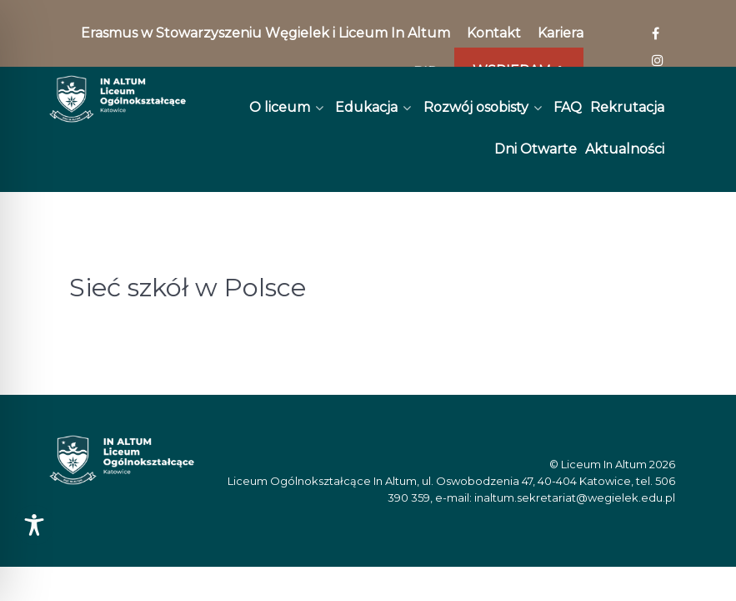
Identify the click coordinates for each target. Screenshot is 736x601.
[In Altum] (118, 99)
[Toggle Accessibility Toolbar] (34, 525)
